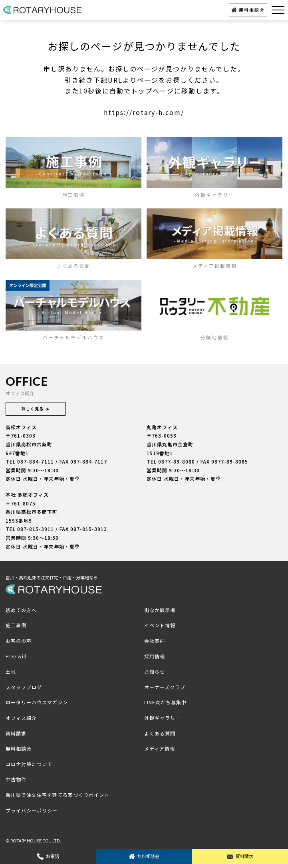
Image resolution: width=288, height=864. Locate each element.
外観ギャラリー (162, 717)
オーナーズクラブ (164, 687)
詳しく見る (36, 409)
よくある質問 (159, 733)
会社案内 (154, 640)
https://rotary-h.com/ (144, 112)
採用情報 (154, 656)
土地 (11, 671)
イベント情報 (159, 625)
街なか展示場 (159, 609)
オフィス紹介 (21, 717)
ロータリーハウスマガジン (37, 702)
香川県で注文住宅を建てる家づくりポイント (57, 794)
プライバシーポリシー (32, 810)
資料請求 (240, 856)
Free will (16, 656)
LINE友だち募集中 (165, 702)
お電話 (48, 856)
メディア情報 (159, 748)
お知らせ (154, 671)
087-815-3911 (35, 528)
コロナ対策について (29, 764)
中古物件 (16, 779)
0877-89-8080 (176, 461)
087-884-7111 (35, 461)
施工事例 (16, 625)
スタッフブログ (24, 687)
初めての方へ (21, 609)
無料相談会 (247, 9)
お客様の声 (19, 640)
